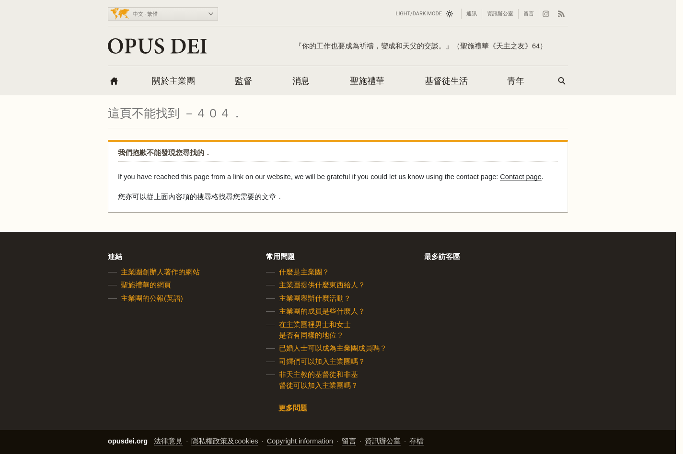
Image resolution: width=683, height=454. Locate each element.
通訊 (471, 14)
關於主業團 (173, 81)
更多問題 (292, 408)
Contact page (521, 177)
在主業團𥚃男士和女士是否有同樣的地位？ (315, 329)
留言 (528, 14)
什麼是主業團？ (304, 272)
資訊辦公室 (500, 14)
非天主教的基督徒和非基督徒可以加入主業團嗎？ (318, 380)
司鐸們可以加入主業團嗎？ (322, 361)
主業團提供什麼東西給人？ (322, 285)
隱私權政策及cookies (224, 441)
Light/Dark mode (418, 14)
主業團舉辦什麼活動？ (315, 298)
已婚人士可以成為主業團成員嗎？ (333, 348)
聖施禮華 (367, 81)
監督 (243, 81)
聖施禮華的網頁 (146, 285)
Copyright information (300, 441)
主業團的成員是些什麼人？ (322, 311)
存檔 (416, 441)
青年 (515, 81)
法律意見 (168, 441)
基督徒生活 (446, 81)
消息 (301, 81)
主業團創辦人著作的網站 (160, 272)
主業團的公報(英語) (152, 298)
